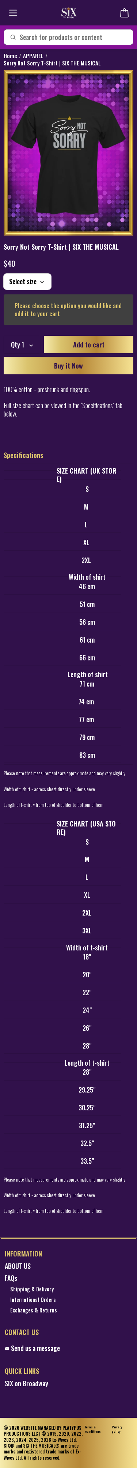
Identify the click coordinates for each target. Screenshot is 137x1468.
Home (10, 56)
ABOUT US (18, 1266)
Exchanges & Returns (33, 1310)
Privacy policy (117, 1429)
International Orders (33, 1299)
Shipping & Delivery (32, 1289)
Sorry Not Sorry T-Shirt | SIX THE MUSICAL (52, 63)
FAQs (11, 1278)
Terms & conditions (93, 1429)
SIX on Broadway (26, 1383)
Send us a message (32, 1348)
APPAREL (33, 56)
